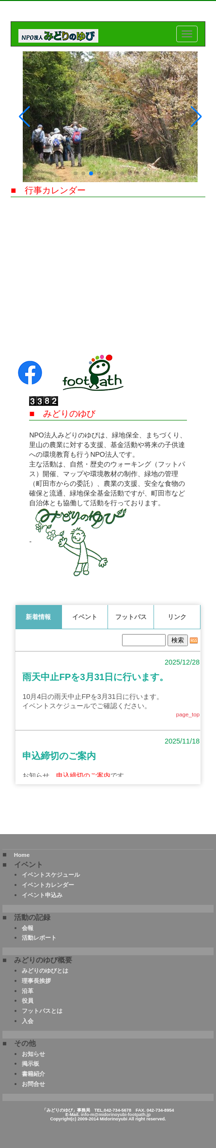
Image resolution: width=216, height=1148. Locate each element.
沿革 (27, 991)
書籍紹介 (33, 1073)
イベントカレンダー (48, 885)
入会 (27, 1021)
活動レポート (39, 937)
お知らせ (33, 1054)
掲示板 (30, 1063)
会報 (27, 928)
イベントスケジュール (51, 874)
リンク (177, 617)
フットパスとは (42, 1011)
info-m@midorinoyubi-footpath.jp (116, 1114)
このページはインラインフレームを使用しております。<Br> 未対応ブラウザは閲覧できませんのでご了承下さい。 (107, 704)
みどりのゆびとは (45, 970)
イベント (84, 617)
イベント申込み (42, 895)
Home (22, 855)
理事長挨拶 (36, 980)
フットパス (131, 617)
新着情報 (38, 617)
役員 (27, 1000)
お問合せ (33, 1084)
